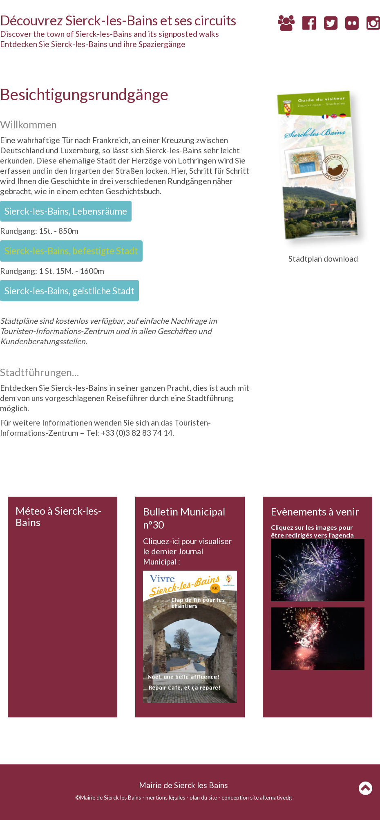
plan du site (203, 797)
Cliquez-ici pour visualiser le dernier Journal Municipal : (187, 551)
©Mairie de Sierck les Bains (108, 797)
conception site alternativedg (256, 797)
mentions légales (165, 797)
